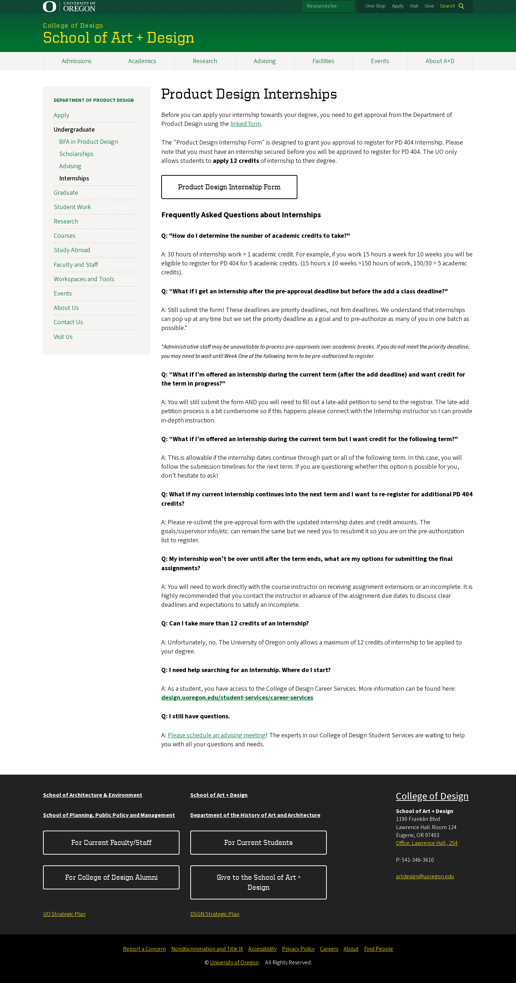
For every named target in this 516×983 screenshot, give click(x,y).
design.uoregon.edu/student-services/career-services (237, 698)
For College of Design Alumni (111, 877)
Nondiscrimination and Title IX (207, 949)
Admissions (77, 61)
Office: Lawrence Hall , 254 (427, 843)
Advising (265, 61)
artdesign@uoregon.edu (425, 876)
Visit (414, 6)
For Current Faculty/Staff (111, 842)
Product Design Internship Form (229, 187)
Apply (397, 6)
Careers (329, 949)
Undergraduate (74, 130)
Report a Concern (144, 949)
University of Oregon (234, 963)
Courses (65, 236)
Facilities (323, 61)
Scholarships (76, 154)
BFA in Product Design (88, 142)
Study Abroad (72, 250)
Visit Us (63, 336)
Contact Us (68, 322)
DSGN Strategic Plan (214, 914)
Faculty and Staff (76, 264)
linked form (245, 124)
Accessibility (262, 949)
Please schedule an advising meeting (217, 735)
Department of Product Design (94, 100)
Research (205, 61)
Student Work (72, 207)
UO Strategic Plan (64, 914)
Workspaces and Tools (84, 279)
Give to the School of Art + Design (259, 882)
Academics (142, 61)
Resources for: (322, 6)
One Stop (376, 6)
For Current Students (258, 842)
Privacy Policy (298, 949)
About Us (66, 308)
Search (447, 6)
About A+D (440, 61)
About (351, 949)
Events (380, 61)
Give (429, 6)
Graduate (66, 192)
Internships (74, 178)
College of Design (432, 796)
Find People (378, 949)
